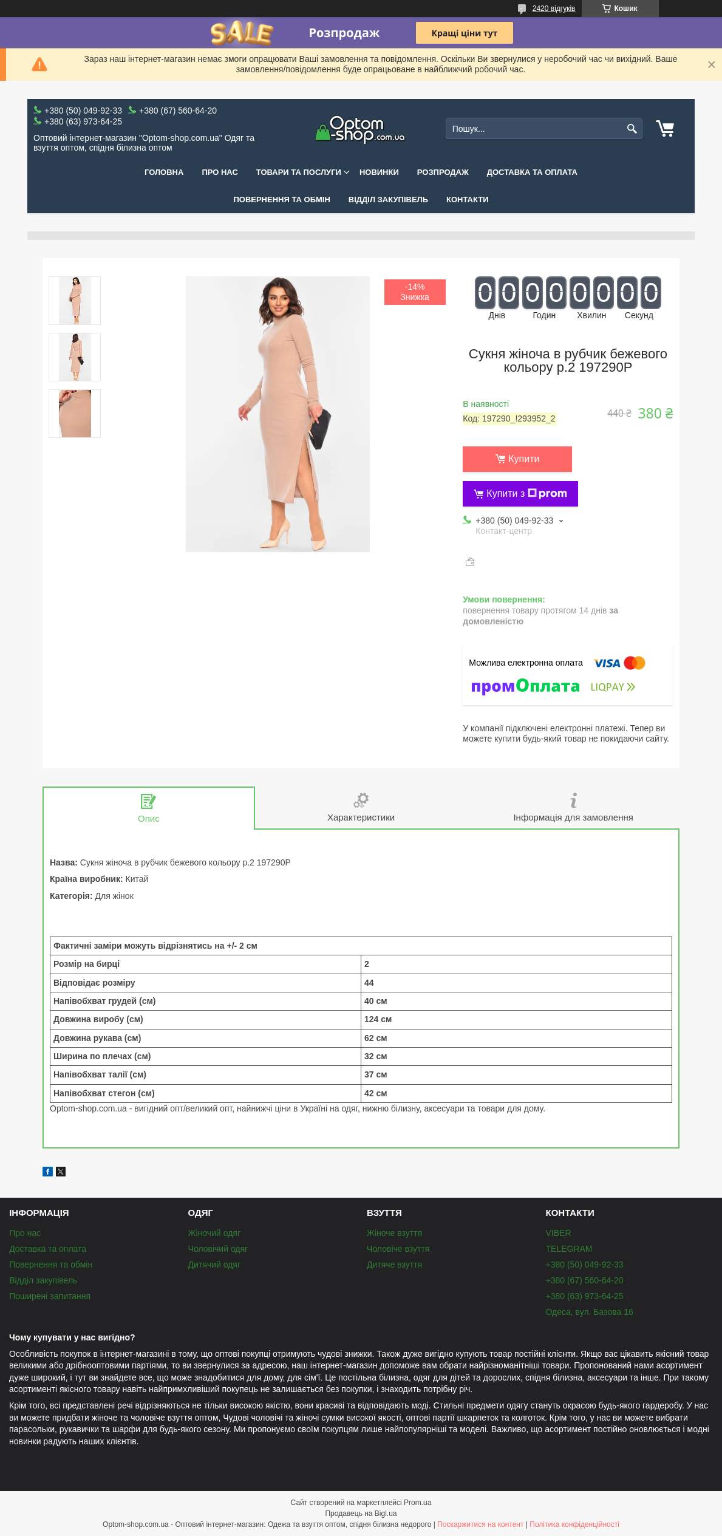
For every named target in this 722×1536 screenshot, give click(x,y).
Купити (523, 459)
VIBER (558, 1233)
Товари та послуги (298, 172)
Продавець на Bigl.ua (361, 1513)
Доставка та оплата (532, 172)
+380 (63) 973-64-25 (585, 1296)
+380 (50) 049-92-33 (585, 1264)
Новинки (379, 172)
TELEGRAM (569, 1249)
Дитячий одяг (214, 1264)
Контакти (467, 199)
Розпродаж (443, 172)
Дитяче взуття (394, 1264)
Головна (164, 172)
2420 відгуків (554, 8)
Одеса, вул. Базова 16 (589, 1312)
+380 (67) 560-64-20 (585, 1280)
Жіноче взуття (394, 1233)
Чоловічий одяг (218, 1249)
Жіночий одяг (214, 1233)
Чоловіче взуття (398, 1249)
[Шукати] (631, 129)
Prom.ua (417, 1502)
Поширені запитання (49, 1296)
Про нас (219, 172)
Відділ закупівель (388, 199)
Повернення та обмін (281, 199)
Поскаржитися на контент (480, 1524)
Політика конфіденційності (574, 1524)
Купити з (526, 493)
